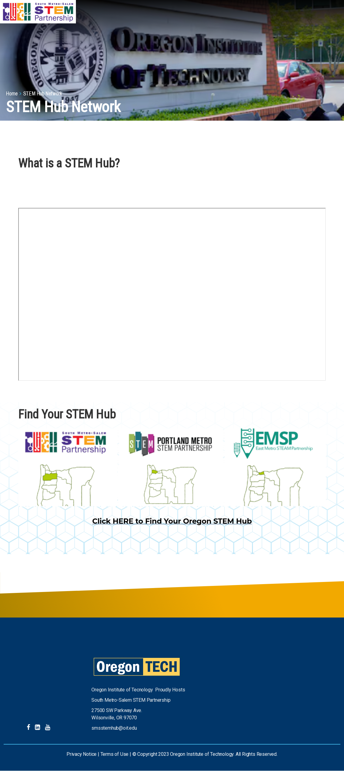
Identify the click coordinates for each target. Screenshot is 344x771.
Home (12, 93)
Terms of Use (114, 754)
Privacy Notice (81, 754)
